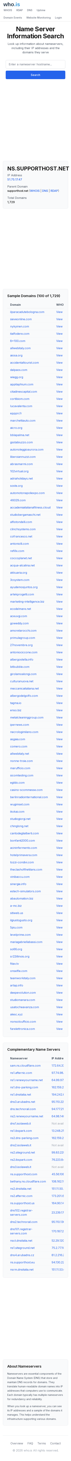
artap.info (16, 985)
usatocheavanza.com (24, 1007)
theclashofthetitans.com (26, 869)
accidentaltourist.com (24, 362)
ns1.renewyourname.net (26, 1080)
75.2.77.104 (59, 1248)
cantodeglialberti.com (24, 833)
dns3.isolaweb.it (20, 1167)
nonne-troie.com (21, 761)
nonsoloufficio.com (23, 1021)
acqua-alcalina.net (22, 565)
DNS (29, 10)
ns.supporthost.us (22, 1203)
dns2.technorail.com (23, 1222)
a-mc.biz (16, 905)
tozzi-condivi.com (22, 862)
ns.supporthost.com (23, 1174)
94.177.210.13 (60, 1109)
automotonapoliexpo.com (27, 493)
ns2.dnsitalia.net (20, 1188)
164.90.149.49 (61, 1203)
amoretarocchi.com (23, 630)
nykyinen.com (19, 326)
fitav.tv (14, 963)
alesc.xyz (16, 1014)
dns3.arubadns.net (22, 1102)
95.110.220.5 (60, 1102)
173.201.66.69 (61, 1196)
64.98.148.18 (60, 1116)
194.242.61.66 (61, 1094)
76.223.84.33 (60, 1159)
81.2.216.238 (60, 1255)
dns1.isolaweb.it (20, 1123)
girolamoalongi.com (23, 674)
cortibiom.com (19, 399)
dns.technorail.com (23, 1109)
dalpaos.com (18, 370)
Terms (41, 1443)
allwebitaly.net (19, 753)
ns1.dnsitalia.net (20, 1094)
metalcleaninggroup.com (26, 717)
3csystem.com (19, 580)
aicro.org (16, 428)
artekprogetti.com (22, 594)
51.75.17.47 (14, 179)
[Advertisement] (35, 121)
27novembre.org (21, 645)
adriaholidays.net (21, 478)
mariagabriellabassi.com (26, 942)
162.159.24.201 (61, 1087)
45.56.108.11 (59, 1174)
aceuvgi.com (18, 616)
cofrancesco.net (21, 536)
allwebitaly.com (20, 348)
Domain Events (13, 17)
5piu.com (16, 927)
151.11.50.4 (58, 1188)
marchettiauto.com (22, 420)
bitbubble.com (19, 667)
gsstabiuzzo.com (21, 442)
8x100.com (17, 341)
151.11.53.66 (59, 1269)
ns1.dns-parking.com (24, 1087)
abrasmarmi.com (21, 464)
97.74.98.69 (59, 1073)
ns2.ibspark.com (21, 1159)
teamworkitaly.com (22, 978)
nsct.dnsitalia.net (21, 1240)
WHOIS (8, 10)
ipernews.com (19, 724)
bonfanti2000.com (22, 840)
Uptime (41, 10)
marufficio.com (20, 768)
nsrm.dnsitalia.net (21, 1269)
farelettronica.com (22, 1029)
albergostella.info (21, 659)
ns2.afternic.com (21, 1196)
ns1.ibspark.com (21, 1130)
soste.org (16, 485)
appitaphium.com (21, 384)
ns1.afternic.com (21, 1073)
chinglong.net (19, 826)
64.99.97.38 (59, 1080)
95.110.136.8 (59, 1222)
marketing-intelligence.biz (27, 601)
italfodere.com (19, 333)
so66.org (16, 949)
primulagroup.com (22, 638)
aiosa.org (16, 355)
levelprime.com (20, 934)
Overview (16, 1443)
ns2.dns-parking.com (24, 1138)
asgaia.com (17, 739)
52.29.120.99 (60, 1240)
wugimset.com (19, 804)
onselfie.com (18, 971)
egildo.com (17, 782)
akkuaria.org (18, 572)
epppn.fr (16, 413)
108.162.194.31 (61, 1181)
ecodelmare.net (20, 609)
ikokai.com (17, 811)
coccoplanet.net (21, 558)
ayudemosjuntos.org (24, 587)
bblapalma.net (19, 435)
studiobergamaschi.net (25, 514)
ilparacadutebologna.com (27, 312)
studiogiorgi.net (20, 819)
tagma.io (15, 703)
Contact (55, 1443)
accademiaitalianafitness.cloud (30, 507)
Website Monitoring (38, 17)
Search (35, 75)
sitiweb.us (16, 913)
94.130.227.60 (61, 1262)
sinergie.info (18, 884)
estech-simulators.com (25, 891)
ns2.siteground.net (22, 1152)
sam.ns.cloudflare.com (25, 1065)
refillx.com (17, 551)
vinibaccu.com (20, 877)
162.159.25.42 (61, 1138)
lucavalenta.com (21, 406)
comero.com (18, 746)
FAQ (30, 1443)
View (59, 312)
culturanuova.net (21, 681)
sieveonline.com (21, 319)
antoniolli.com (19, 543)
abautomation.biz (21, 898)
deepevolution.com (23, 992)
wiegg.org (16, 377)
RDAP (19, 10)
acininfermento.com (23, 848)
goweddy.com (19, 623)
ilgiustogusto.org (21, 920)
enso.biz (15, 710)
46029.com (18, 500)
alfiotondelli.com (21, 522)
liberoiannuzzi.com (23, 457)
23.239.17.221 (60, 1212)
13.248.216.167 (61, 1130)
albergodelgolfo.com (24, 695)
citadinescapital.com (23, 391)
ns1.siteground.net (22, 1248)
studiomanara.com (22, 1000)
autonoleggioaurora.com (26, 449)
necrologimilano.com (24, 732)
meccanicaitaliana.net (24, 688)
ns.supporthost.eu (22, 1262)
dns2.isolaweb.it (20, 1145)
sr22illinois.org (19, 956)
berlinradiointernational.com (29, 797)
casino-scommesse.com (26, 790)
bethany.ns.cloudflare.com (28, 1181)
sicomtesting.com (21, 775)
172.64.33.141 (60, 1065)
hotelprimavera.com (23, 855)
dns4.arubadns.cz (22, 1255)
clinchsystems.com (23, 529)
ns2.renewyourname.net (26, 1116)
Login (58, 17)
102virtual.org (19, 471)
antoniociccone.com (23, 652)
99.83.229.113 (61, 1152)
